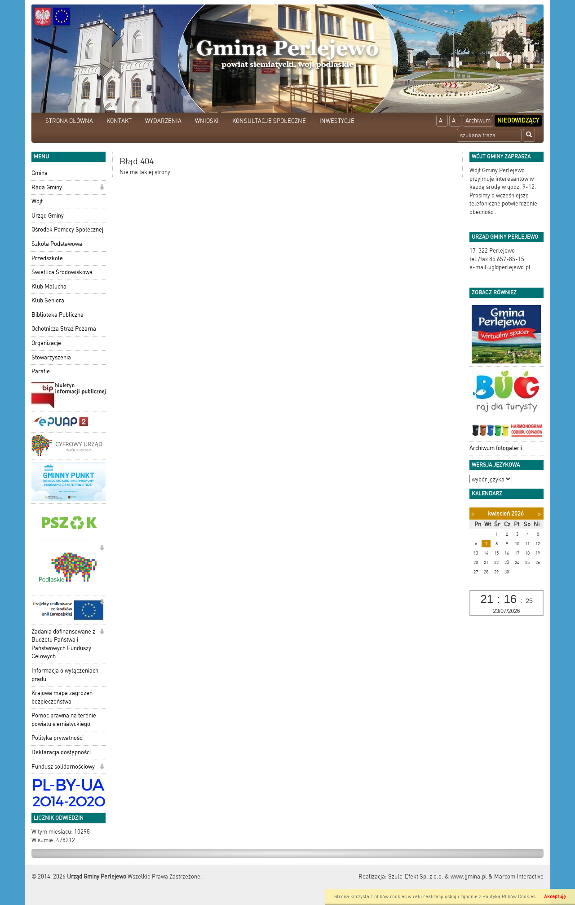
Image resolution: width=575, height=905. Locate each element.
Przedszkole (47, 258)
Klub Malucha (48, 286)
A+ (455, 120)
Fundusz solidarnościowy (63, 766)
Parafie (40, 371)
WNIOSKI (207, 121)
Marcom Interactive (519, 876)
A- (442, 120)
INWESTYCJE (336, 121)
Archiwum (478, 120)
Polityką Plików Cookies (508, 897)
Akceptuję (555, 897)
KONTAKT (119, 121)
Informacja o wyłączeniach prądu (64, 674)
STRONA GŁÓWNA (69, 121)
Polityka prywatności (57, 737)
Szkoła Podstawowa (56, 243)
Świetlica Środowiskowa (62, 272)
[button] (102, 188)
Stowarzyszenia (51, 357)
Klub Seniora (47, 300)
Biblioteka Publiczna (57, 314)
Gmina (39, 173)
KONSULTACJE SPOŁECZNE (269, 121)
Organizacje (46, 343)
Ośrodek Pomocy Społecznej (67, 229)
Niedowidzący (518, 120)
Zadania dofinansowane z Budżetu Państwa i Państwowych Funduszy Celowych (63, 644)
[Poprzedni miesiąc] (472, 514)
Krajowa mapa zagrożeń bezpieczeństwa (62, 697)
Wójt (37, 201)
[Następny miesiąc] (539, 514)
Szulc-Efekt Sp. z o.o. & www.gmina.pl (437, 876)
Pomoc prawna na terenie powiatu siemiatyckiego (63, 719)
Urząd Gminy (47, 215)
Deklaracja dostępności (61, 752)
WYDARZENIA (163, 121)
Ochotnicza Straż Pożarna (63, 328)
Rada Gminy (46, 187)
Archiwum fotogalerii (495, 448)
